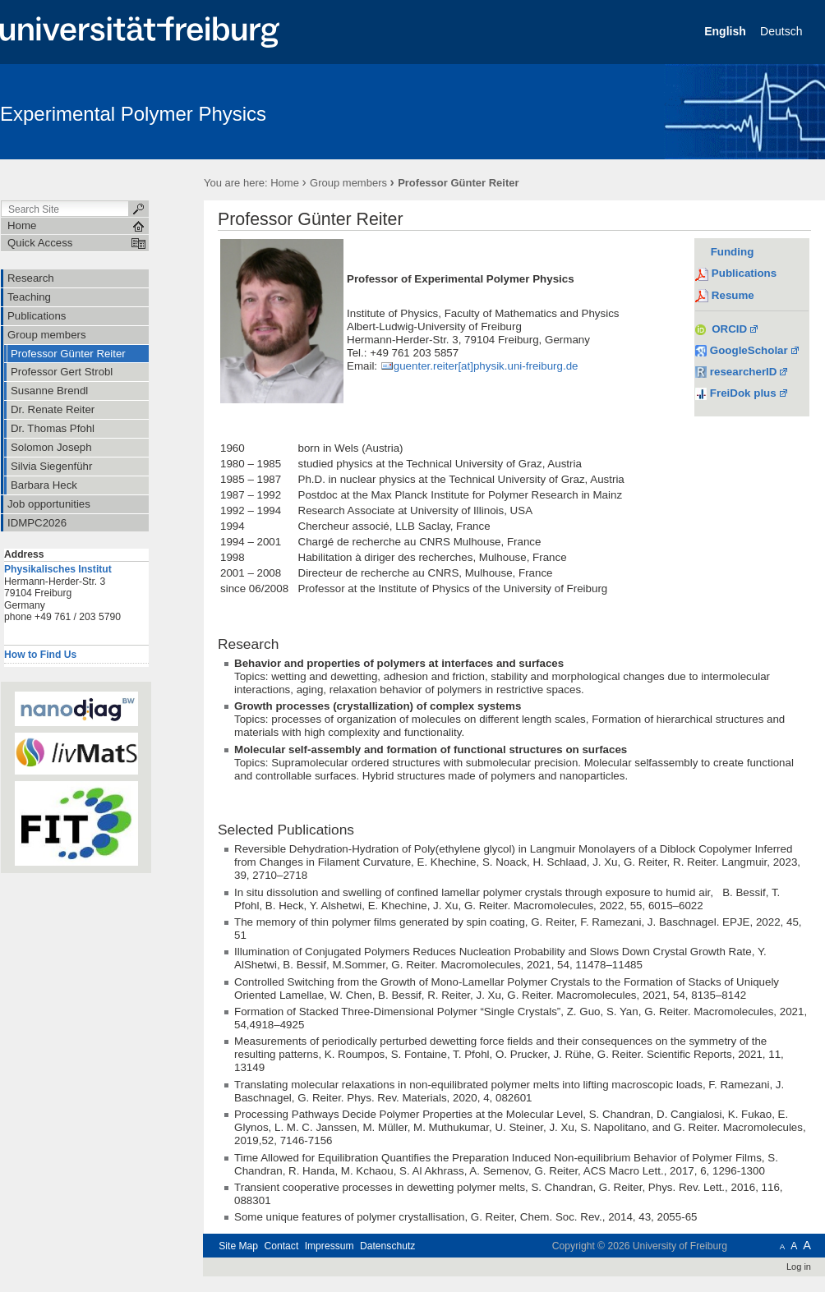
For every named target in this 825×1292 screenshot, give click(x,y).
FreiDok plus (743, 393)
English (726, 31)
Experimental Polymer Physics (133, 114)
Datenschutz (387, 1246)
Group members (348, 183)
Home (284, 183)
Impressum (329, 1246)
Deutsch (782, 31)
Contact (281, 1246)
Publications (744, 273)
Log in (798, 1266)
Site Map (238, 1246)
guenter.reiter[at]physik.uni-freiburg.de (486, 366)
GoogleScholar (741, 350)
